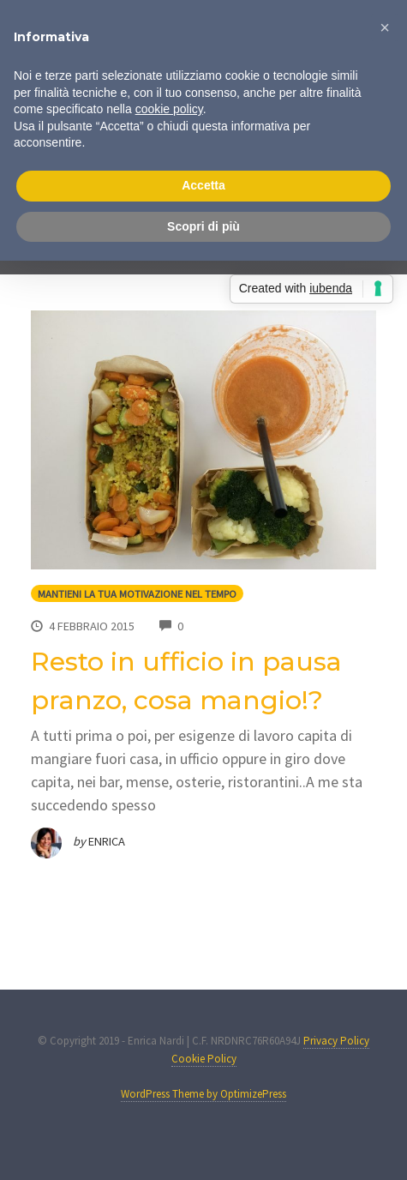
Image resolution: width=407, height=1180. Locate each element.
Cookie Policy (203, 1058)
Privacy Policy (336, 1040)
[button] (384, 27)
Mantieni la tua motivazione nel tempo (137, 593)
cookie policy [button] (169, 109)
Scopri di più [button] (203, 226)
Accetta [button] (203, 185)
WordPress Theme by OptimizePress (203, 1094)
